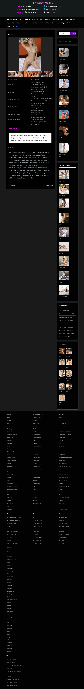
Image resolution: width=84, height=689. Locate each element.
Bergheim (9, 431)
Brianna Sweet (63, 210)
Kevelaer (61, 414)
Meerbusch (62, 460)
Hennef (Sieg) (36, 466)
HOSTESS (35, 534)
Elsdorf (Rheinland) (12, 486)
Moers (60, 472)
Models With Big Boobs (66, 330)
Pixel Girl (48, 9)
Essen (62, 19)
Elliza (60, 367)
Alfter (8, 417)
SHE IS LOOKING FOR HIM (14, 665)
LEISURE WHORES (64, 526)
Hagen (9, 23)
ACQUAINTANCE (11, 523)
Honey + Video (63, 75)
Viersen (9, 605)
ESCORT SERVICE (12, 685)
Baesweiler (10, 426)
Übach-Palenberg (12, 599)
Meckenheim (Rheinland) (65, 457)
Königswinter (62, 423)
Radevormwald (63, 509)
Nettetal (61, 483)
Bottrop (9, 454)
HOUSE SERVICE (37, 543)
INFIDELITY (62, 520)
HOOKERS (36, 531)
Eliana (60, 391)
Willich (9, 634)
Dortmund (40, 19)
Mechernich (62, 454)
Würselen (9, 648)
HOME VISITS (36, 529)
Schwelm (9, 579)
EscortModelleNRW (51, 6)
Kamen (35, 500)
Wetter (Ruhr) (10, 628)
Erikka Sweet (62, 181)
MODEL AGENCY (63, 529)
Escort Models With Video (66, 337)
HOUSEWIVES (63, 517)
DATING (9, 540)
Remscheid (10, 565)
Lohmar (61, 443)
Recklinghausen (11, 559)
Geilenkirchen (37, 417)
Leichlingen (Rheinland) (65, 434)
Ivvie (60, 378)
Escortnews (9, 547)
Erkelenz (9, 497)
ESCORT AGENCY (12, 682)
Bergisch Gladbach (12, 434)
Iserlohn (35, 489)
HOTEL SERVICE (37, 537)
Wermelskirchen (11, 619)
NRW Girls (48, 13)
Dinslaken (10, 466)
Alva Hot (61, 253)
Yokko (67, 391)
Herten (35, 474)
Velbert (9, 602)
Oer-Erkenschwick (64, 497)
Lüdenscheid (62, 446)
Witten (9, 639)
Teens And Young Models (66, 314)
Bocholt (9, 440)
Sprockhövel (10, 591)
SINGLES (9, 668)
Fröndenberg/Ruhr (38, 414)
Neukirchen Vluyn (64, 486)
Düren (8, 480)
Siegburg (9, 585)
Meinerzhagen (63, 463)
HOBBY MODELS (37, 523)
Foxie (67, 367)
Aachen (9, 414)
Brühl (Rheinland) (12, 457)
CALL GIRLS (10, 529)
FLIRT (34, 517)
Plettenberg (62, 503)
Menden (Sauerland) (64, 466)
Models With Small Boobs (66, 327)
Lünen (60, 449)
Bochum (27, 19)
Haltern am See (37, 446)
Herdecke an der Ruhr (39, 469)
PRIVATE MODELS (64, 534)
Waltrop (9, 614)
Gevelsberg (36, 426)
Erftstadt (9, 494)
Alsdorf (9, 420)
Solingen (9, 588)
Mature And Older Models (66, 317)
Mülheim (47, 23)
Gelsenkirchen (70, 19)
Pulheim (61, 506)
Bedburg (9, 428)
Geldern (35, 420)
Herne (34, 472)
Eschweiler (10, 503)
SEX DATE (62, 543)
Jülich (34, 494)
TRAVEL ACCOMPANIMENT (14, 671)
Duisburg (47, 19)
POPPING (61, 531)
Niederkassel (62, 492)
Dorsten (9, 472)
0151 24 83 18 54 (25, 6)
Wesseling (10, 625)
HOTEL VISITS (37, 540)
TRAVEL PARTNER (12, 674)
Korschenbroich (63, 426)
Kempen (35, 506)
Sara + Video (63, 107)
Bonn (33, 19)
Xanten (9, 651)
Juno (60, 282)
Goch (34, 431)
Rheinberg (10, 571)
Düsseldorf (55, 19)
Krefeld (19, 23)
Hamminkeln (36, 451)
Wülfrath (9, 642)
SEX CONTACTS (11, 659)
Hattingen (35, 454)
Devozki (8, 551)
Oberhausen (56, 23)
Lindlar (61, 440)
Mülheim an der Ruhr (64, 480)
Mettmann (62, 469)
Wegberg (9, 617)
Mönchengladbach (37, 23)
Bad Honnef (10, 423)
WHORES (9, 677)
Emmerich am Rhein (12, 489)
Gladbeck (35, 428)
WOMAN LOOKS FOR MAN (14, 679)
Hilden (35, 480)
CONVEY (9, 537)
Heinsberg (36, 460)
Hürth (34, 486)
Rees (8, 562)
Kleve (60, 417)
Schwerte (9, 582)
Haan (34, 440)
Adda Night (62, 195)
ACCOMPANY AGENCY (13, 520)
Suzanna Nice (63, 296)
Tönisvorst (10, 596)
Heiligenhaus (36, 457)
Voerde (9, 608)
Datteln (9, 463)
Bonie (60, 356)
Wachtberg (10, 611)
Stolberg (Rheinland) (12, 594)
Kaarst (35, 497)
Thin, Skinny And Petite (66, 320)
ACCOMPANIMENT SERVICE (15, 517)
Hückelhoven (36, 483)
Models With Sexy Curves (66, 324)
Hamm (35, 449)
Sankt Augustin (11, 576)
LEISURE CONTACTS (64, 523)
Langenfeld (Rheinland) (65, 431)
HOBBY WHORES (37, 526)
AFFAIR (9, 526)
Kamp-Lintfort (37, 503)
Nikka (60, 224)
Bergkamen (10, 437)
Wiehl (8, 631)
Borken (9, 449)
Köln (13, 23)
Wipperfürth (10, 637)
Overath (61, 500)
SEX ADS (61, 540)
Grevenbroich (36, 434)
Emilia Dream (63, 267)
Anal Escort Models (65, 310)
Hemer (35, 463)
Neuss (61, 489)
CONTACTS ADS (11, 534)
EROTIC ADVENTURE (13, 543)
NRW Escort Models (42, 2)
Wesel (8, 622)
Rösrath (9, 574)
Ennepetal (10, 492)
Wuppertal (64, 23)
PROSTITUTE (62, 537)
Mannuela (69, 356)
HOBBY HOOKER (37, 520)
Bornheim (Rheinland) (13, 451)
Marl (60, 451)
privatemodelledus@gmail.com (30, 9)
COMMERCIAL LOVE (12, 531)
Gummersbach (37, 437)
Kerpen (35, 509)
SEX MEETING (11, 662)
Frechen (9, 509)
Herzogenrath (36, 477)
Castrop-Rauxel (11, 460)
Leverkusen (26, 23)
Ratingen (9, 556)
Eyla (60, 239)
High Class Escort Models (66, 333)
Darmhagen (10, 469)
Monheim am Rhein (64, 477)
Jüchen (35, 492)
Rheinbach (10, 568)
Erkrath (9, 500)
